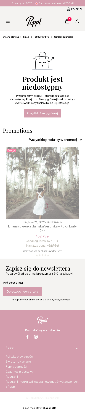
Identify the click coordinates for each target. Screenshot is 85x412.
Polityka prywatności (19, 356)
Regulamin (12, 376)
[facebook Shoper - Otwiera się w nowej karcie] (27, 337)
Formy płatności (16, 366)
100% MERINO (41, 37)
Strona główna (11, 37)
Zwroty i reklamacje (18, 361)
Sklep (26, 37)
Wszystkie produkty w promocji (55, 140)
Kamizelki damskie (63, 37)
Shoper (52, 397)
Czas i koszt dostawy (19, 371)
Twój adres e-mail (13, 282)
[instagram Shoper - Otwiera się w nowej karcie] (36, 337)
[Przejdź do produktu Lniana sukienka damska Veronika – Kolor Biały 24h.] (42, 183)
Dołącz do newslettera (22, 291)
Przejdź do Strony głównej (42, 113)
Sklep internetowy (38, 408)
